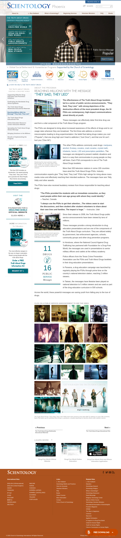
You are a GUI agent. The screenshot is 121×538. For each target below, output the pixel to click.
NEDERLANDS (11, 502)
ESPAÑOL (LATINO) (35, 490)
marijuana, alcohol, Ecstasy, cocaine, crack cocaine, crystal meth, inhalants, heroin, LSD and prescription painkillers (87, 148)
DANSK (9, 488)
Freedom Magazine (108, 79)
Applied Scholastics (37, 75)
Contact (58, 500)
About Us (15, 13)
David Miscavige (90, 495)
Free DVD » (18, 183)
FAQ (101, 13)
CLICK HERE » (18, 215)
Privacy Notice (84, 535)
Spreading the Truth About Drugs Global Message (19, 129)
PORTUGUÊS (33, 499)
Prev (43, 64)
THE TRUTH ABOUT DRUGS (31, 85)
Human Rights (83, 75)
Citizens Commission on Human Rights (97, 527)
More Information (61, 497)
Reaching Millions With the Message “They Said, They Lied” (18, 113)
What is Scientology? (52, 13)
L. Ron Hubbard (33, 13)
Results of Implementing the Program (17, 137)
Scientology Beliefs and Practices (66, 484)
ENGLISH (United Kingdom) (15, 485)
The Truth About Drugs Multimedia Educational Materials (19, 107)
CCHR (94, 75)
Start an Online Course (92, 500)
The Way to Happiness (25, 76)
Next (77, 64)
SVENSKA (32, 488)
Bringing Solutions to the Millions (19, 133)
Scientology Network (92, 486)
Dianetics (88, 484)
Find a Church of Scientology (64, 502)
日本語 (9, 495)
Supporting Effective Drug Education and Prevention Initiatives (16, 96)
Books (110, 13)
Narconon (60, 75)
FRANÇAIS (10, 490)
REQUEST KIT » (18, 271)
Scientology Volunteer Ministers (95, 502)
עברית (9, 493)
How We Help (12, 81)
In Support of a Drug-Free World (95, 520)
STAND (88, 509)
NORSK (31, 485)
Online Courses (60, 495)
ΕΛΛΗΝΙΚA (32, 495)
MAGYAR (32, 483)
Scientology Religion (92, 488)
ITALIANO (32, 497)
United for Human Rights (93, 522)
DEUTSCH (10, 504)
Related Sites (93, 2)
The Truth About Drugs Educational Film (15, 118)
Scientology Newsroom (92, 493)
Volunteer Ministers (88, 13)
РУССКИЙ (10, 497)
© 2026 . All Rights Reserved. (24, 535)
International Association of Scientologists (98, 504)
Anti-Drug (71, 75)
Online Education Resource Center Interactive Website (17, 123)
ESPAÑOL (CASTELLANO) (37, 492)
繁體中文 (9, 500)
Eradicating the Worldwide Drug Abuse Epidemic (18, 102)
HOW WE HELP (15, 85)
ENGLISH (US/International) (15, 483)
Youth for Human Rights (93, 525)
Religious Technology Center (94, 497)
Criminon (49, 75)
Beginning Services (70, 13)
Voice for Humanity (61, 486)
